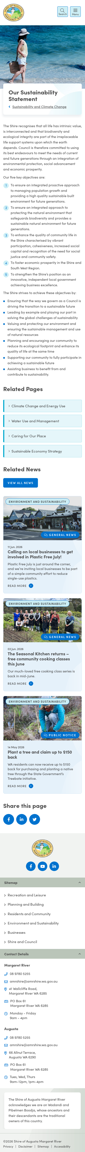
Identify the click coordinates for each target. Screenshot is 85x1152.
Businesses (16, 932)
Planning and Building (26, 904)
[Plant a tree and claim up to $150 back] (42, 745)
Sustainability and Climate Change (39, 106)
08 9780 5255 (20, 973)
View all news (20, 483)
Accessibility (62, 1146)
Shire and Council (22, 941)
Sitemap (43, 1146)
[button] (62, 11)
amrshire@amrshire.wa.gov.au (34, 981)
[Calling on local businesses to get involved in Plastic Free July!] (42, 544)
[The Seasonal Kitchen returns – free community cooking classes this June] (42, 644)
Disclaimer (25, 1146)
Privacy (8, 1146)
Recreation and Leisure (27, 895)
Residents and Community (29, 914)
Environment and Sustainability (33, 923)
